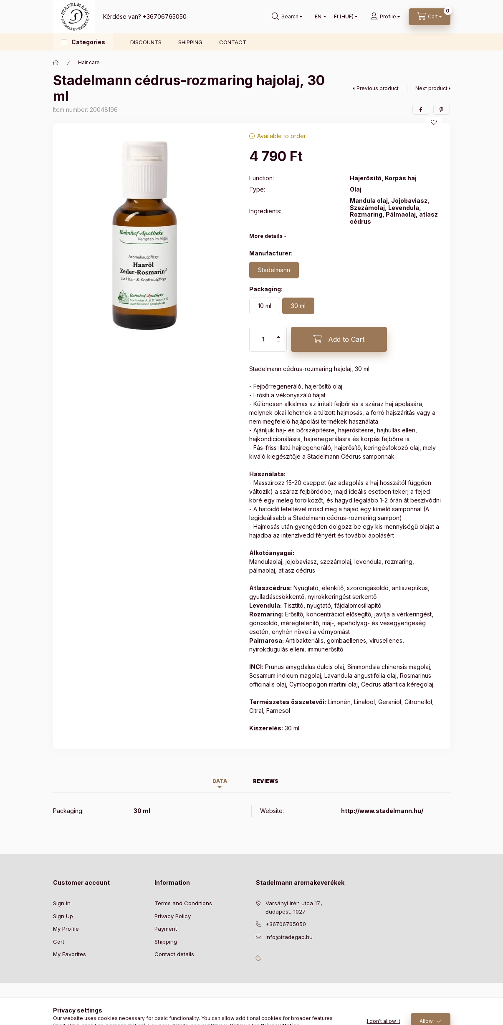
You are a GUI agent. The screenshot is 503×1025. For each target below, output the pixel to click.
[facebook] (420, 110)
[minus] (278, 345)
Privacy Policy (172, 916)
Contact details (174, 954)
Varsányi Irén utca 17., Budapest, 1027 (293, 907)
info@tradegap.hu (289, 937)
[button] (83, 41)
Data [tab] (219, 781)
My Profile (66, 928)
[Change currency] (343, 17)
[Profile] (385, 16)
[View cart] (429, 16)
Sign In (62, 903)
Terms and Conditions (183, 903)
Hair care (89, 62)
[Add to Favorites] (433, 122)
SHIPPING (190, 42)
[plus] (278, 333)
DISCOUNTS (146, 42)
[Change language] (318, 17)
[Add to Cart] (339, 339)
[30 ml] (298, 306)
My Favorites (69, 954)
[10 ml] (264, 306)
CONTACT (232, 42)
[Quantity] (263, 339)
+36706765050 (165, 16)
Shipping (165, 941)
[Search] (287, 16)
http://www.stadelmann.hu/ (382, 810)
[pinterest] (441, 110)
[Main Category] (56, 62)
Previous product (377, 88)
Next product (431, 88)
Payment (165, 928)
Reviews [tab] (265, 781)
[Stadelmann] (274, 270)
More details (266, 236)
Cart (58, 941)
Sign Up (63, 916)
